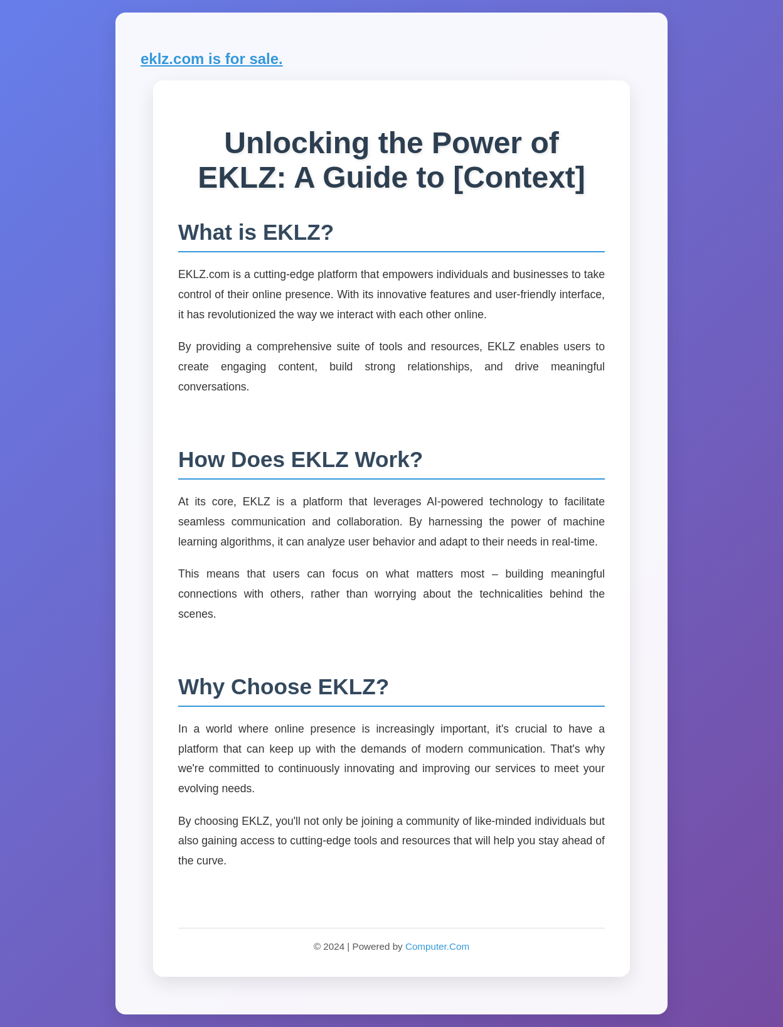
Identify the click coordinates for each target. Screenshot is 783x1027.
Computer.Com (437, 946)
